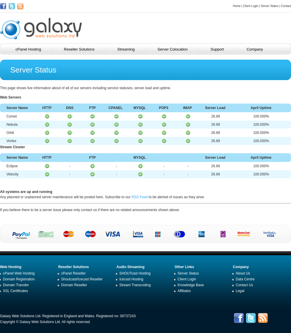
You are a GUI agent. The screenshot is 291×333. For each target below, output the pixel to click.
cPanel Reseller (73, 273)
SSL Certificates (15, 291)
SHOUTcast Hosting (135, 273)
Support (221, 49)
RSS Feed (140, 197)
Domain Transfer (16, 285)
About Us (243, 273)
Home (237, 6)
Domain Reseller (74, 285)
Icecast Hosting (131, 279)
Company (259, 49)
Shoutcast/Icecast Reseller (82, 279)
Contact (286, 6)
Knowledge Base (191, 285)
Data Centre (245, 279)
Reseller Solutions (83, 49)
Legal (240, 291)
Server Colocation (176, 49)
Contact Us (244, 285)
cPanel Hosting (32, 49)
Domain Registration (19, 279)
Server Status (270, 6)
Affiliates (184, 291)
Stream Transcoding (135, 285)
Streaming (130, 49)
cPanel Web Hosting (19, 273)
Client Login (251, 6)
